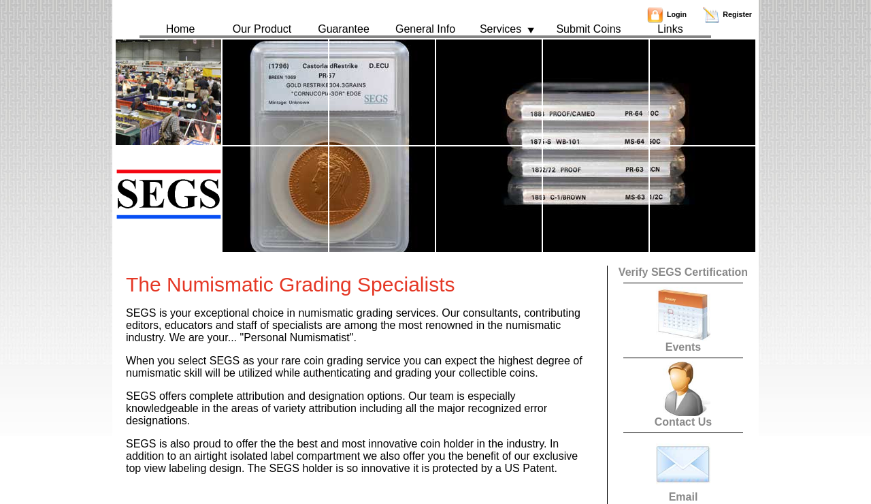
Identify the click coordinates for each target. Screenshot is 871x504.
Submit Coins (588, 29)
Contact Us (683, 417)
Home (180, 29)
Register (727, 14)
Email (683, 492)
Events (683, 342)
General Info (425, 29)
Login (667, 14)
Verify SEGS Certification (683, 272)
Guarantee (343, 29)
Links (670, 29)
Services (507, 29)
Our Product (262, 29)
